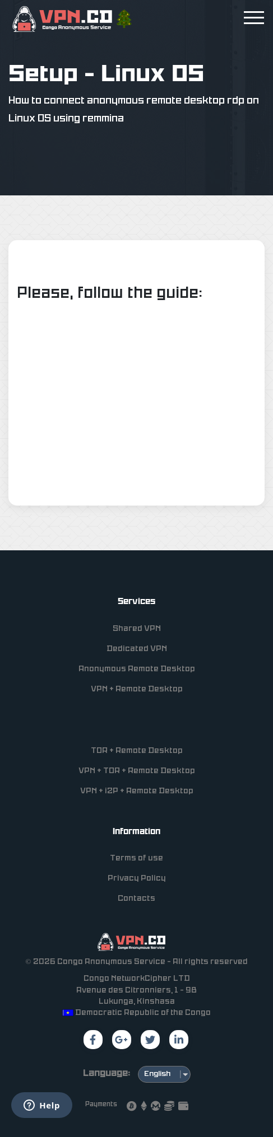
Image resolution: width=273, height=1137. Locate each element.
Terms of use (136, 858)
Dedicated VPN (137, 649)
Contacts (136, 899)
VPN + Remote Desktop (137, 689)
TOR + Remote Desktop (137, 751)
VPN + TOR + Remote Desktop (136, 771)
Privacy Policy (137, 878)
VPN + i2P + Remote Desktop (136, 791)
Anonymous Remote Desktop (136, 669)
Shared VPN (137, 629)
